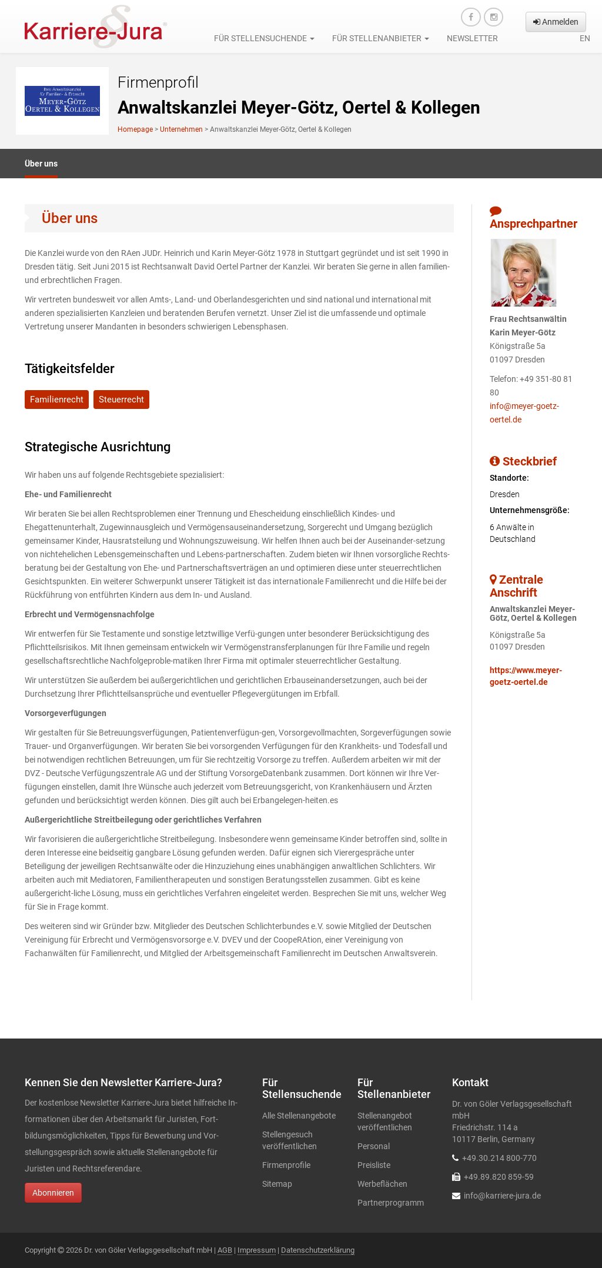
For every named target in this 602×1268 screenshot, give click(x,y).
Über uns (41, 163)
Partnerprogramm (390, 1202)
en (585, 38)
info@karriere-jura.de (502, 1195)
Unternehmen (181, 129)
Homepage (135, 129)
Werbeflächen (382, 1184)
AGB (225, 1250)
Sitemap (277, 1184)
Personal (373, 1146)
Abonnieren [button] (53, 1192)
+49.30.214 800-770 (499, 1158)
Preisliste (373, 1165)
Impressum (257, 1250)
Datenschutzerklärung (317, 1250)
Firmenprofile (286, 1165)
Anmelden (555, 21)
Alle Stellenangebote (299, 1115)
